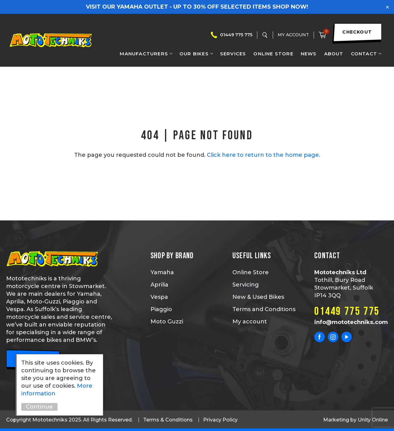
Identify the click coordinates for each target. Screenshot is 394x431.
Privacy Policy (220, 420)
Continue (39, 406)
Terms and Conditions (264, 309)
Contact (364, 54)
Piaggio (161, 309)
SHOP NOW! (290, 6)
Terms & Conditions (168, 420)
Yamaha (162, 272)
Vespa (159, 297)
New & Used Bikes (258, 297)
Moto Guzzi (167, 321)
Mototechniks (50, 40)
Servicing (245, 284)
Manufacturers (144, 54)
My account (249, 321)
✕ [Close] (387, 7)
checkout (357, 32)
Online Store (273, 54)
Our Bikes (194, 54)
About (334, 54)
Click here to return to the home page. (263, 155)
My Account (293, 35)
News (309, 54)
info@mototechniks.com (351, 322)
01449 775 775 (236, 35)
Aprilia (159, 284)
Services (233, 54)
